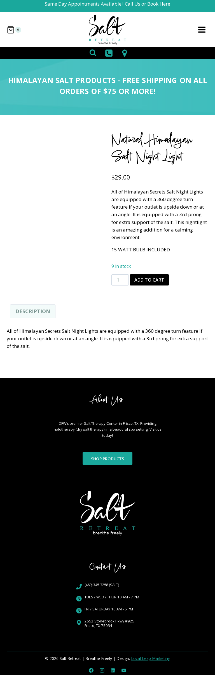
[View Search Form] (93, 53)
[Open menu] (201, 30)
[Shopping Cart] (14, 30)
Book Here (158, 4)
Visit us (120, 435)
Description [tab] (32, 311)
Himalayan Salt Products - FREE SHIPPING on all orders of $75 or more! (107, 85)
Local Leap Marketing (150, 658)
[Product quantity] (120, 279)
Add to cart (149, 280)
